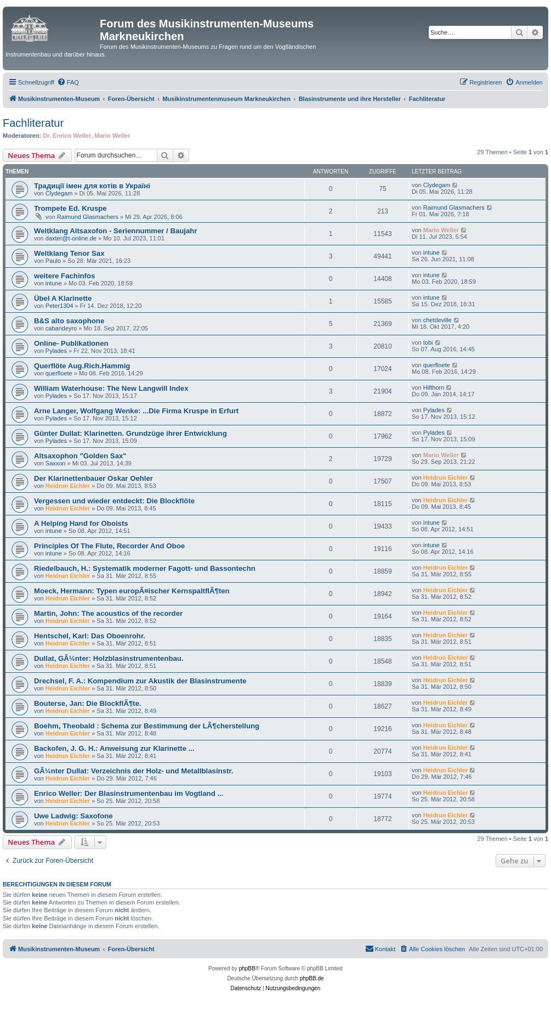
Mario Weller (112, 135)
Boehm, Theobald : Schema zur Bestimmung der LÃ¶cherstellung (146, 726)
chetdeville (437, 320)
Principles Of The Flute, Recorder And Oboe (109, 546)
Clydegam (59, 193)
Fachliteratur (33, 123)
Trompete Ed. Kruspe (70, 208)
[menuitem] (68, 82)
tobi (428, 342)
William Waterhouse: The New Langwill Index (111, 388)
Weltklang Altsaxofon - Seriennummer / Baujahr (115, 231)
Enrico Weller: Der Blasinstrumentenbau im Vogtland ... (128, 793)
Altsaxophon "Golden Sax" (80, 456)
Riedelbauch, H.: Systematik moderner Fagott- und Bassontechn (144, 568)
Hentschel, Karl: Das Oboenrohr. (89, 636)
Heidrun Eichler (68, 485)
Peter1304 (59, 305)
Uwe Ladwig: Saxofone (73, 816)
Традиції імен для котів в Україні (92, 186)
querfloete (59, 373)
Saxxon (56, 463)
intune (431, 252)
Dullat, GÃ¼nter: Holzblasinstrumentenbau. (109, 658)
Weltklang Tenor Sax (69, 253)
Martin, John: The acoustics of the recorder (108, 613)
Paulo (53, 260)
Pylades (56, 350)
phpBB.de (312, 978)
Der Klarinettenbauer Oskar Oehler (93, 478)
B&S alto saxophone (69, 321)
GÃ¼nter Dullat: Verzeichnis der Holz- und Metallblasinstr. (133, 771)
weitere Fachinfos (64, 276)
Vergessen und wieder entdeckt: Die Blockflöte (114, 501)
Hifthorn (434, 387)
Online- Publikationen (71, 343)
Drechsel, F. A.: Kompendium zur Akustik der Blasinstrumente (140, 681)
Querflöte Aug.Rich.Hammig (82, 366)
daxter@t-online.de (71, 238)
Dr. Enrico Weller (67, 135)
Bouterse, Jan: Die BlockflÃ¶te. (87, 703)
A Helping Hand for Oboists (81, 523)
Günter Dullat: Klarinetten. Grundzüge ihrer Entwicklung (130, 433)
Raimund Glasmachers (87, 217)
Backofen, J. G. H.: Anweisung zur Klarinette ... (114, 748)
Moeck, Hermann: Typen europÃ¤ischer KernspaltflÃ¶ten (132, 591)
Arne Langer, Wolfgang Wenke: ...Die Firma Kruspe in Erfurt (136, 411)
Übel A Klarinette (63, 298)
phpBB (247, 968)
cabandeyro (61, 328)
